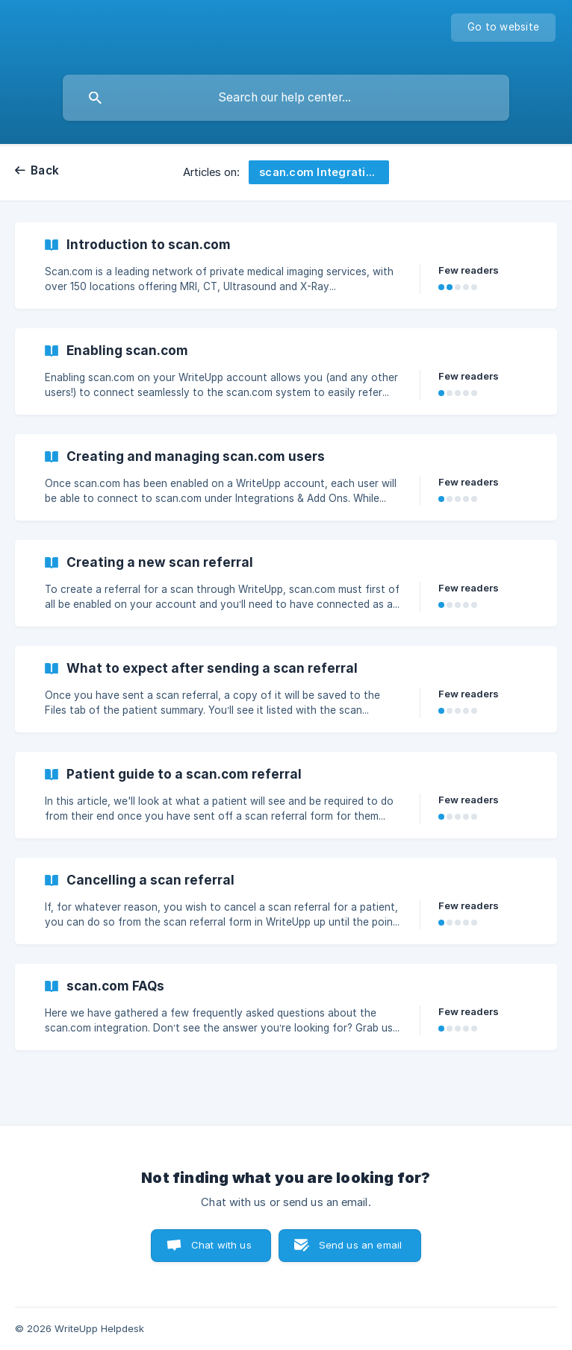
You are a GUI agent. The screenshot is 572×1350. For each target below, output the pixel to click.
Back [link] (45, 170)
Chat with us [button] (221, 1245)
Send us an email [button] (360, 1245)
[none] (503, 27)
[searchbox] (286, 98)
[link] (286, 265)
